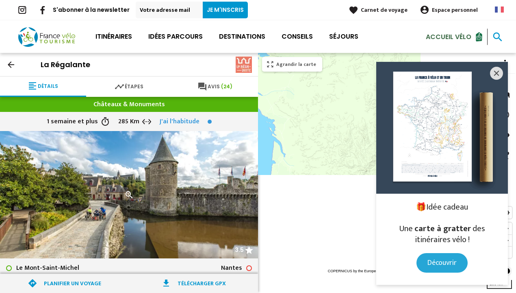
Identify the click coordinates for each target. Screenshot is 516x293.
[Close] (496, 73)
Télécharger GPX (202, 283)
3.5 (239, 250)
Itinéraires (113, 36)
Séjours (343, 36)
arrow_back (11, 65)
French (499, 10)
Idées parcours (175, 36)
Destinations (242, 36)
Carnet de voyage (384, 10)
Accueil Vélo (448, 36)
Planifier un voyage (72, 283)
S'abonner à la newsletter (91, 10)
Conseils (297, 36)
